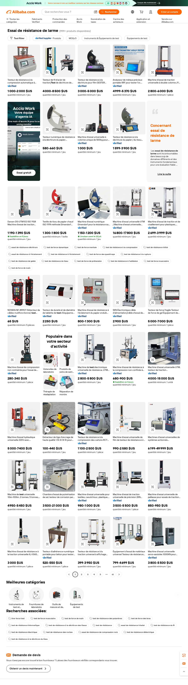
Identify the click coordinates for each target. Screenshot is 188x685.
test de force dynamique (56, 247)
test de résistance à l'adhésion (123, 261)
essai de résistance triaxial (131, 625)
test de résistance (102, 625)
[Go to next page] (119, 574)
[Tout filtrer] (17, 38)
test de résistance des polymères (105, 618)
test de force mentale (85, 247)
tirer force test (16, 618)
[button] (95, 12)
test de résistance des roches (58, 632)
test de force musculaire (156, 261)
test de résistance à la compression (120, 247)
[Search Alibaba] (68, 12)
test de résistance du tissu (55, 261)
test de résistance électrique (22, 632)
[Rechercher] (109, 11)
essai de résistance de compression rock (98, 632)
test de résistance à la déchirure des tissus (66, 625)
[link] (184, 655)
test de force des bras (139, 618)
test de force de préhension (88, 261)
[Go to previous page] (69, 574)
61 (113, 574)
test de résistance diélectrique (139, 632)
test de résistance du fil (163, 625)
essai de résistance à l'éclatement (25, 254)
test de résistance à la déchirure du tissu (28, 639)
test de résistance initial (155, 247)
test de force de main (19, 268)
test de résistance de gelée (22, 261)
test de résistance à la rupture (136, 254)
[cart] (142, 12)
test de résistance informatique (23, 625)
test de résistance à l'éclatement (64, 254)
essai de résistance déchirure (23, 247)
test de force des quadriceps (100, 254)
